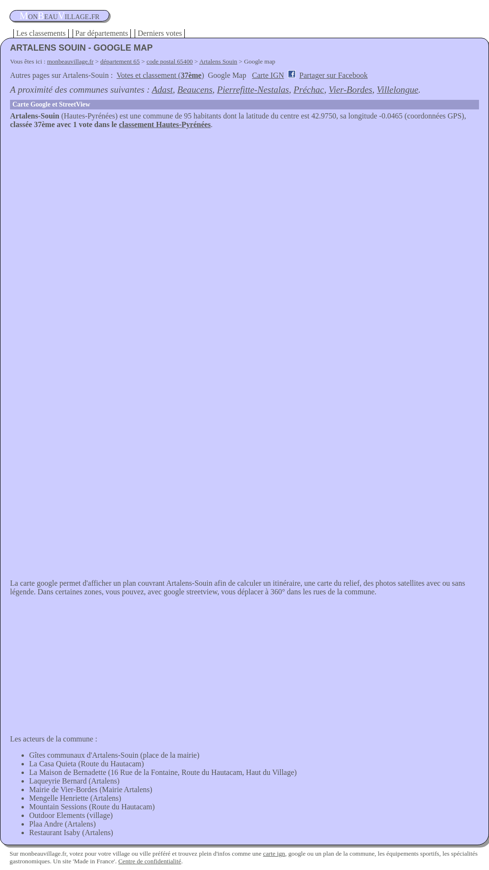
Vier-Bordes (350, 90)
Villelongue (397, 90)
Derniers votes (160, 33)
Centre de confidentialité (149, 861)
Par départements (101, 33)
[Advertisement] (244, 201)
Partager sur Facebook (333, 75)
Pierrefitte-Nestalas (253, 90)
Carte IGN (268, 75)
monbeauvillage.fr (70, 61)
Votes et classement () (160, 75)
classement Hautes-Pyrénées (165, 124)
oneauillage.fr (59, 16)
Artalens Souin (218, 61)
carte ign (274, 853)
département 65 (120, 61)
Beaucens (195, 90)
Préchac (309, 90)
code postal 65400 (170, 61)
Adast (162, 90)
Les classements (41, 33)
